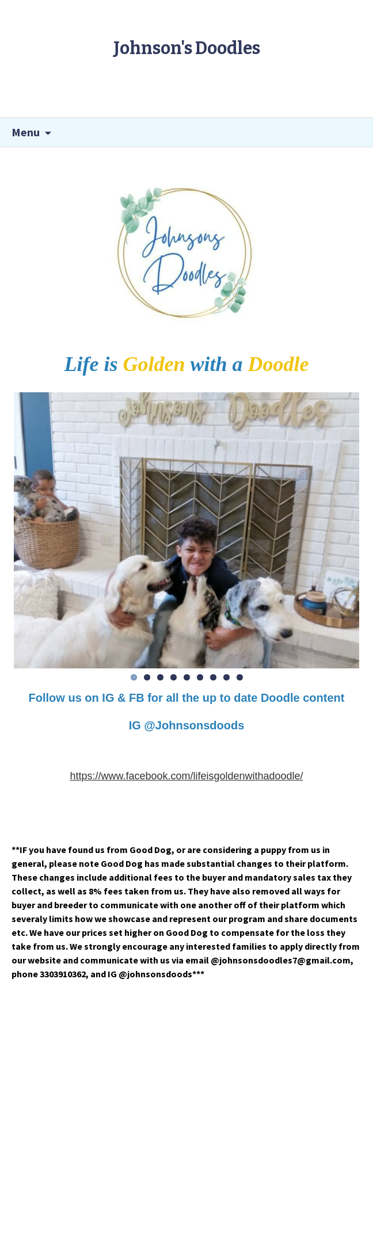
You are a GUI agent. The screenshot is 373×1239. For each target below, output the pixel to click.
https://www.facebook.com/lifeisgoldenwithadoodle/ (186, 776)
